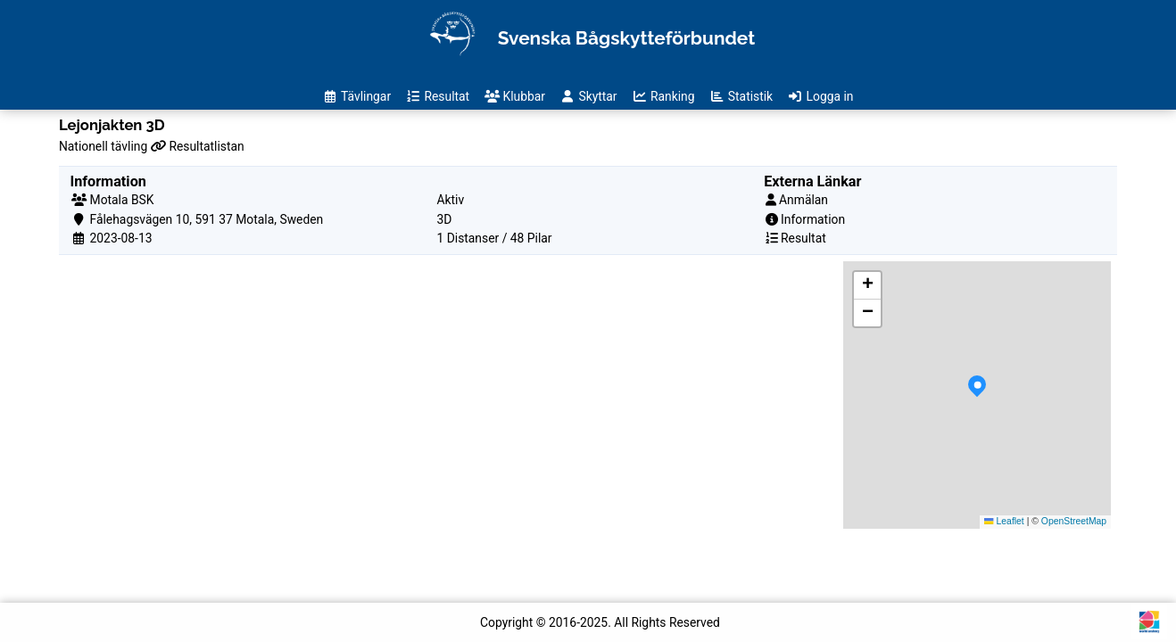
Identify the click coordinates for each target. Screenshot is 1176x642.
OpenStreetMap (1073, 521)
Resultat (803, 238)
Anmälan (803, 200)
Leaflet (1003, 521)
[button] (977, 395)
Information (813, 219)
